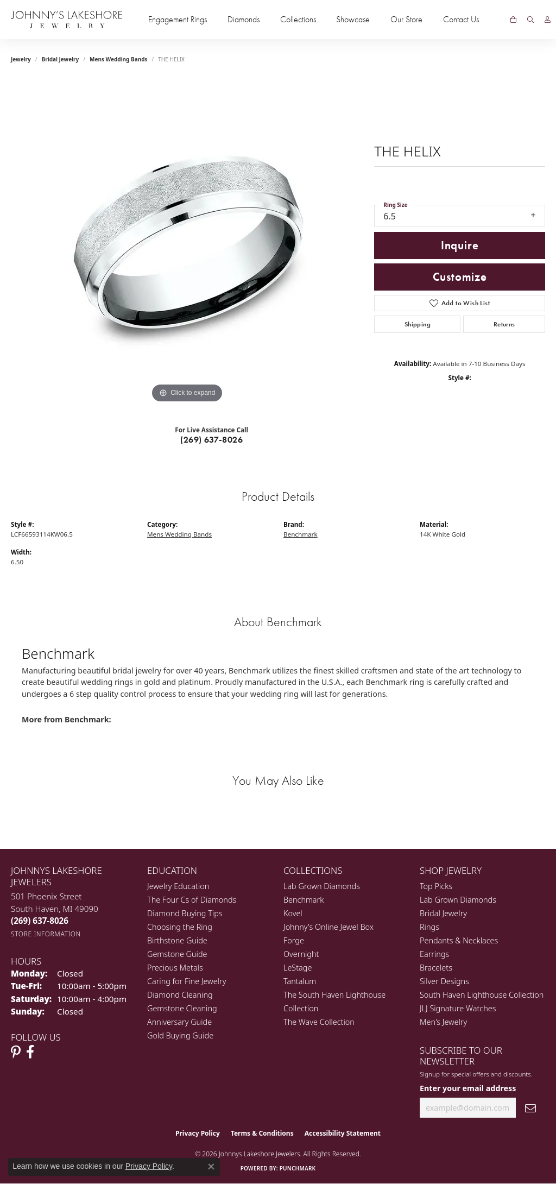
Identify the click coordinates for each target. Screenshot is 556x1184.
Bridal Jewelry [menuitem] (443, 913)
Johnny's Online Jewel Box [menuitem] (328, 927)
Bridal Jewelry (60, 59)
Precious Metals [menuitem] (175, 967)
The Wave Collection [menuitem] (319, 1022)
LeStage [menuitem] (297, 967)
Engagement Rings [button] (177, 19)
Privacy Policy (197, 1133)
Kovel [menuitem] (292, 913)
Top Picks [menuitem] (436, 886)
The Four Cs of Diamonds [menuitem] (191, 900)
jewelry (21, 59)
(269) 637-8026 (211, 439)
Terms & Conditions (262, 1133)
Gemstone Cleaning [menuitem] (182, 1008)
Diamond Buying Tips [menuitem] (185, 913)
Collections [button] (298, 19)
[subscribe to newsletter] (530, 1108)
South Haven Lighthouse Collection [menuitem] (482, 995)
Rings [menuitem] (429, 927)
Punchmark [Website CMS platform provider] (298, 1168)
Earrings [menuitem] (434, 954)
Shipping (418, 324)
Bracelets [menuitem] (436, 967)
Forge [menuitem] (293, 940)
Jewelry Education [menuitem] (178, 886)
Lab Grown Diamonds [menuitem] (321, 886)
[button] (530, 19)
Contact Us (461, 19)
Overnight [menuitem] (301, 954)
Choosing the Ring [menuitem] (179, 927)
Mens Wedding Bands (119, 59)
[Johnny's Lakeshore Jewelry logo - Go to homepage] (66, 19)
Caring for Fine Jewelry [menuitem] (186, 981)
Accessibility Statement (343, 1133)
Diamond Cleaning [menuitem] (180, 995)
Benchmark (300, 534)
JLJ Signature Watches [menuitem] (458, 1008)
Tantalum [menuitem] (299, 981)
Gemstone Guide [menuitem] (177, 954)
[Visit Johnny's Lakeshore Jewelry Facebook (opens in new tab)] (30, 1052)
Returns (504, 324)
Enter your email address (468, 1088)
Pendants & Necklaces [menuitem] (459, 940)
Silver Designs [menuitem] (444, 981)
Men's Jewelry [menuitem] (443, 1022)
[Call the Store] (39, 920)
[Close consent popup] (211, 1166)
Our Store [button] (406, 19)
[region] (187, 243)
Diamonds (244, 19)
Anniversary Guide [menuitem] (179, 1022)
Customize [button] (460, 277)
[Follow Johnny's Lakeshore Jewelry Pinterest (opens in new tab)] (16, 1052)
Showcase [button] (353, 19)
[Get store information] (46, 934)
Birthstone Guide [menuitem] (177, 940)
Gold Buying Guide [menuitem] (180, 1035)
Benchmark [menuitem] (303, 900)
